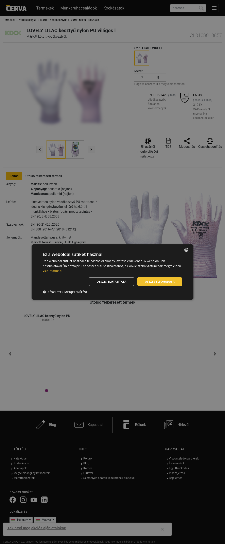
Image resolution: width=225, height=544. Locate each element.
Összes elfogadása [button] (159, 281)
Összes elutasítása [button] (109, 281)
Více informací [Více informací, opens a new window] (53, 270)
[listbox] (186, 249)
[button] (65, 292)
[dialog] (112, 272)
